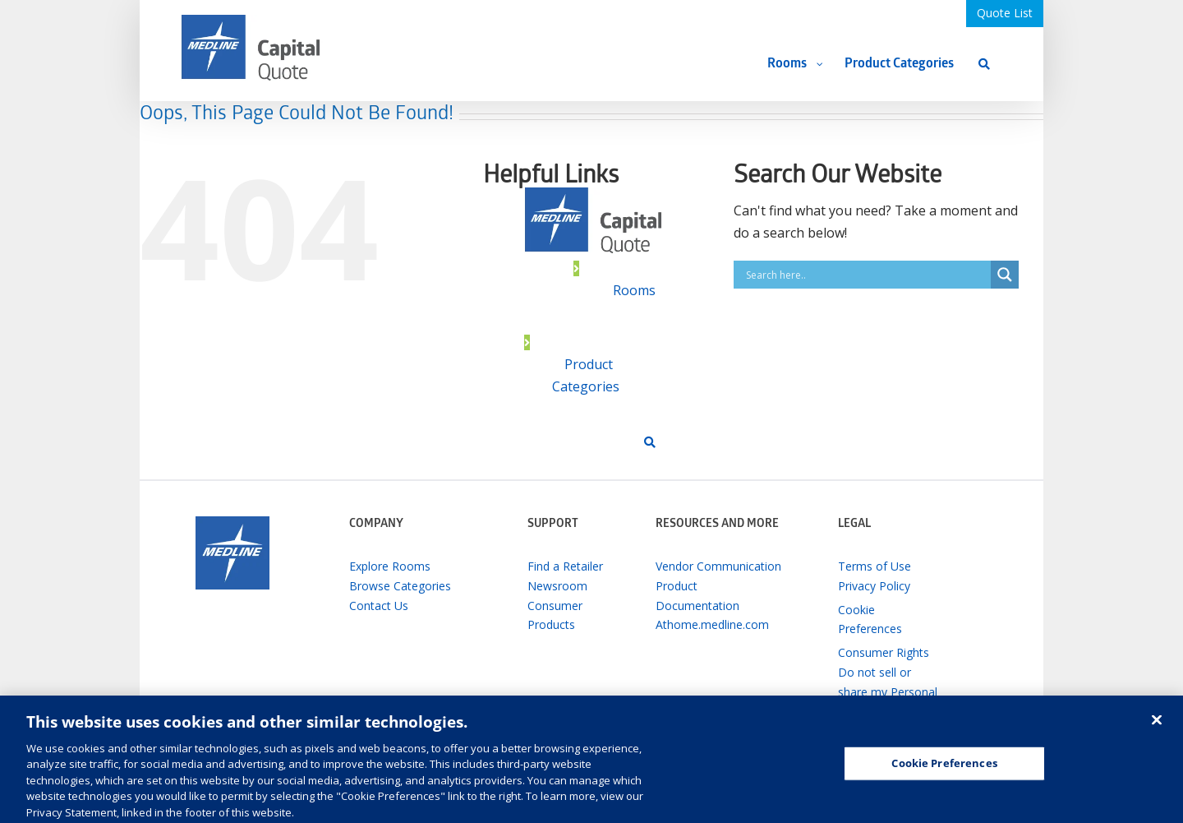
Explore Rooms (389, 566)
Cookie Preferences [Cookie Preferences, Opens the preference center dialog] (944, 769)
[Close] (1157, 727)
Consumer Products (554, 615)
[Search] (984, 64)
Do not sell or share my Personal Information (887, 691)
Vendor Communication (718, 566)
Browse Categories (400, 586)
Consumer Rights (883, 652)
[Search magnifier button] (1005, 275)
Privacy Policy (874, 586)
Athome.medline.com (712, 624)
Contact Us (378, 605)
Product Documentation (697, 595)
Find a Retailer (565, 566)
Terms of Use (874, 566)
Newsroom (557, 586)
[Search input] (866, 275)
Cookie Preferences (870, 619)
